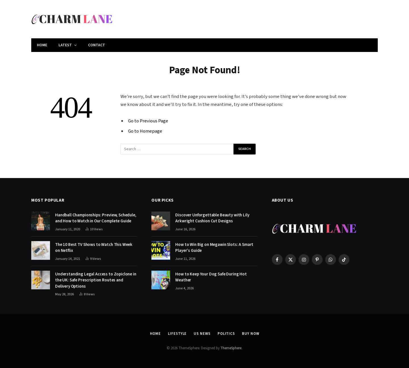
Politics (226, 333)
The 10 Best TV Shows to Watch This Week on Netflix (93, 248)
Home (42, 45)
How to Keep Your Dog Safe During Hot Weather (211, 277)
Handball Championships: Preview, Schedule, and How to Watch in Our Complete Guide (95, 218)
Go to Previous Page (148, 121)
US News (202, 333)
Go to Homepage (145, 131)
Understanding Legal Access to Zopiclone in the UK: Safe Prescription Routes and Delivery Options (95, 280)
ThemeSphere (230, 348)
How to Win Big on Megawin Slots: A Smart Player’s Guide (214, 248)
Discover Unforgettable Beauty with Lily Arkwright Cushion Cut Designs (212, 218)
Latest (65, 45)
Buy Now (250, 333)
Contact (96, 45)
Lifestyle (177, 333)
